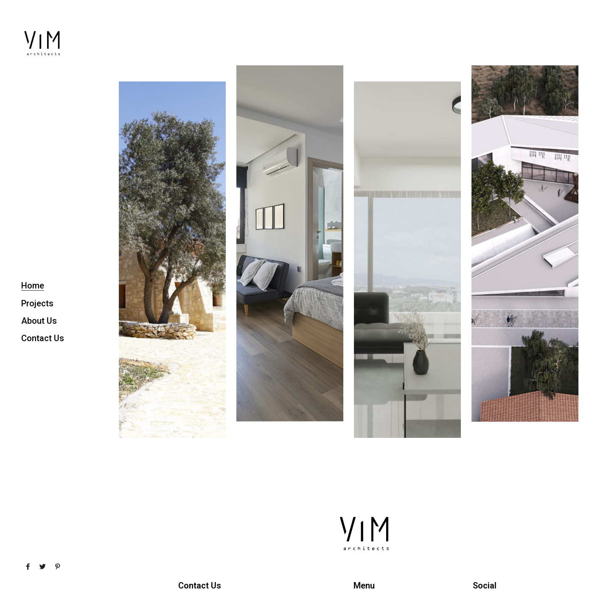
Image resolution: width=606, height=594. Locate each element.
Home (32, 285)
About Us (39, 321)
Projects (37, 303)
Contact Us (42, 338)
